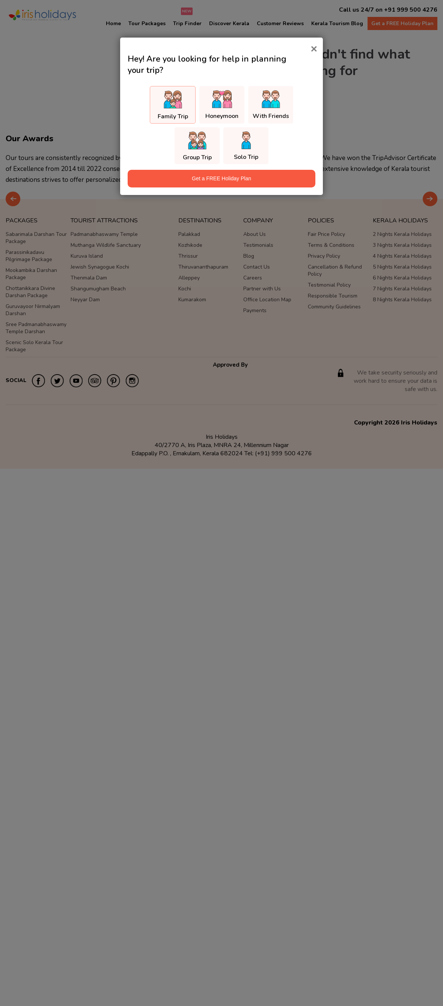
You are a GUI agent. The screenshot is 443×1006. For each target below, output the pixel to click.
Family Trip (173, 116)
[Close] (313, 48)
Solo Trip (246, 157)
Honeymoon (221, 116)
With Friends (271, 116)
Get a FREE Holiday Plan (221, 178)
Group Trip (197, 157)
